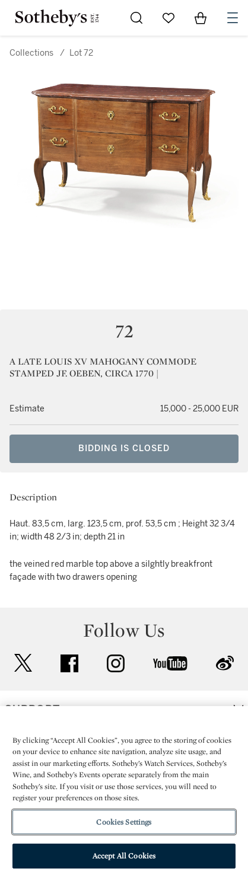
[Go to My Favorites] (168, 18)
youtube (170, 663)
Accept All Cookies (124, 856)
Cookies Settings (123, 822)
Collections (31, 53)
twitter (23, 663)
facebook (69, 663)
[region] (124, 792)
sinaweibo (225, 663)
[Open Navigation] (233, 18)
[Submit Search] (136, 18)
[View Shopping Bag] (200, 18)
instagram (116, 663)
